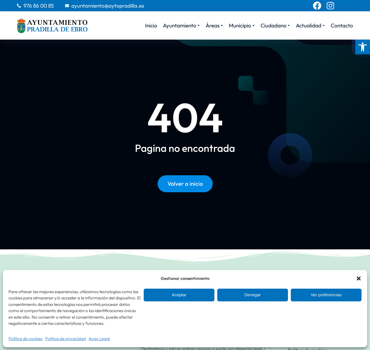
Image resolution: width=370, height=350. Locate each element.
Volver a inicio (185, 183)
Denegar (252, 294)
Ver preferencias (326, 294)
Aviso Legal (99, 338)
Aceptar (179, 294)
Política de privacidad (65, 338)
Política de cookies (25, 338)
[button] (362, 47)
